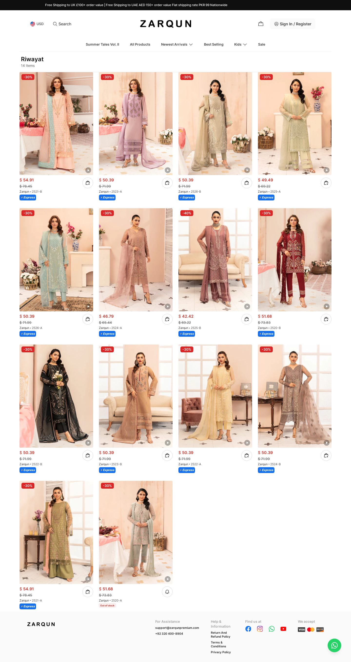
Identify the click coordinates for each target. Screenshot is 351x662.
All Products (140, 44)
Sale (261, 44)
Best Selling (214, 44)
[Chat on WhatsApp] (334, 645)
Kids (240, 44)
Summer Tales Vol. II (102, 44)
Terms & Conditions (218, 644)
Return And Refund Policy (220, 634)
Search (62, 23)
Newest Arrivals (177, 44)
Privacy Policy (221, 652)
